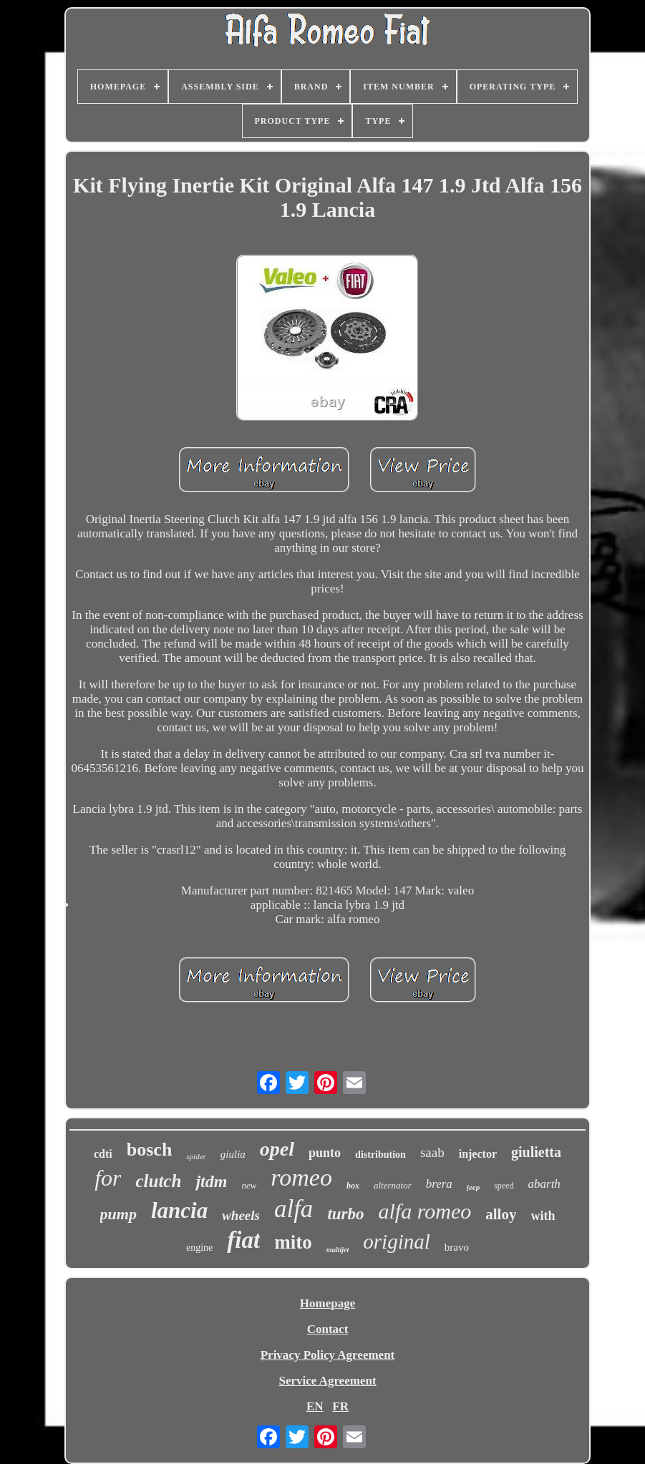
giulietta (536, 1152)
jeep (473, 1187)
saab (432, 1152)
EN (315, 1406)
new (248, 1185)
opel (277, 1149)
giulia (233, 1154)
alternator (393, 1185)
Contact (328, 1329)
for (107, 1178)
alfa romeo (425, 1211)
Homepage (327, 1303)
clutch (158, 1181)
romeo (301, 1177)
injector (478, 1154)
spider (196, 1156)
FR (340, 1406)
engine (199, 1247)
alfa (293, 1209)
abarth (544, 1184)
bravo (457, 1247)
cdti (103, 1154)
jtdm (211, 1181)
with (542, 1216)
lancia (179, 1210)
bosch (150, 1149)
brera (439, 1184)
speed (503, 1186)
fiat (243, 1240)
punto (325, 1153)
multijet (337, 1250)
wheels (241, 1215)
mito (292, 1242)
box (352, 1186)
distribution (380, 1154)
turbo (345, 1214)
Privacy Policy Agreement (328, 1355)
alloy (500, 1214)
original (396, 1241)
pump (118, 1214)
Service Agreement (327, 1380)
